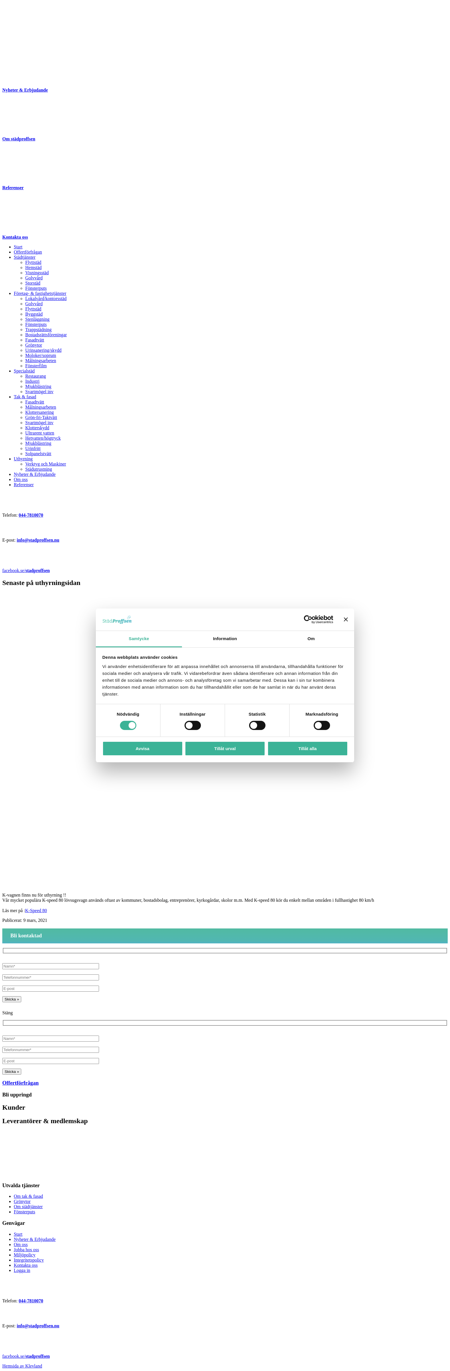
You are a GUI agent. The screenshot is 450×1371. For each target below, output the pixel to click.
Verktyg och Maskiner (45, 463)
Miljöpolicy (25, 1254)
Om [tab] (311, 638)
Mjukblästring (38, 386)
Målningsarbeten (40, 360)
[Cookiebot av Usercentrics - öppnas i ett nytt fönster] (308, 619)
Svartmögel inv (39, 391)
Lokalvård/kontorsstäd (46, 298)
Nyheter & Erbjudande (35, 474)
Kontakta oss (26, 1265)
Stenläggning (37, 319)
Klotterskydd (37, 427)
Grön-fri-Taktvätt (41, 417)
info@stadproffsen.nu (38, 540)
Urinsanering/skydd (43, 350)
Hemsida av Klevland (22, 1366)
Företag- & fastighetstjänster (40, 293)
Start (18, 246)
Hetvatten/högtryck (43, 438)
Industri (32, 381)
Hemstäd (33, 267)
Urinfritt (32, 448)
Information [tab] (225, 638)
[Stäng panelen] (346, 619)
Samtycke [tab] (139, 638)
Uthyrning (23, 458)
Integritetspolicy (29, 1260)
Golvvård (33, 277)
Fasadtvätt (34, 339)
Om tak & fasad (28, 1196)
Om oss (21, 479)
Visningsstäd (37, 272)
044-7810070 (31, 515)
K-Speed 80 (36, 910)
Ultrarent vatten (39, 432)
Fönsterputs (36, 288)
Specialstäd (24, 370)
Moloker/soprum (40, 355)
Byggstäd (33, 314)
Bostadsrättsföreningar (46, 334)
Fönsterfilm (36, 365)
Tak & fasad (25, 396)
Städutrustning (38, 469)
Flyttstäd (33, 262)
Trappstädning (38, 329)
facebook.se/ (26, 570)
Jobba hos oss (26, 1249)
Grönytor (33, 345)
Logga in (22, 1270)
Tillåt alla (307, 748)
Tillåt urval (225, 748)
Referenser (24, 484)
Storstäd (32, 283)
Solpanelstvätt (38, 453)
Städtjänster (25, 257)
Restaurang (35, 376)
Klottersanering (39, 412)
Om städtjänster (28, 1206)
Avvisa (143, 748)
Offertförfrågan (28, 252)
